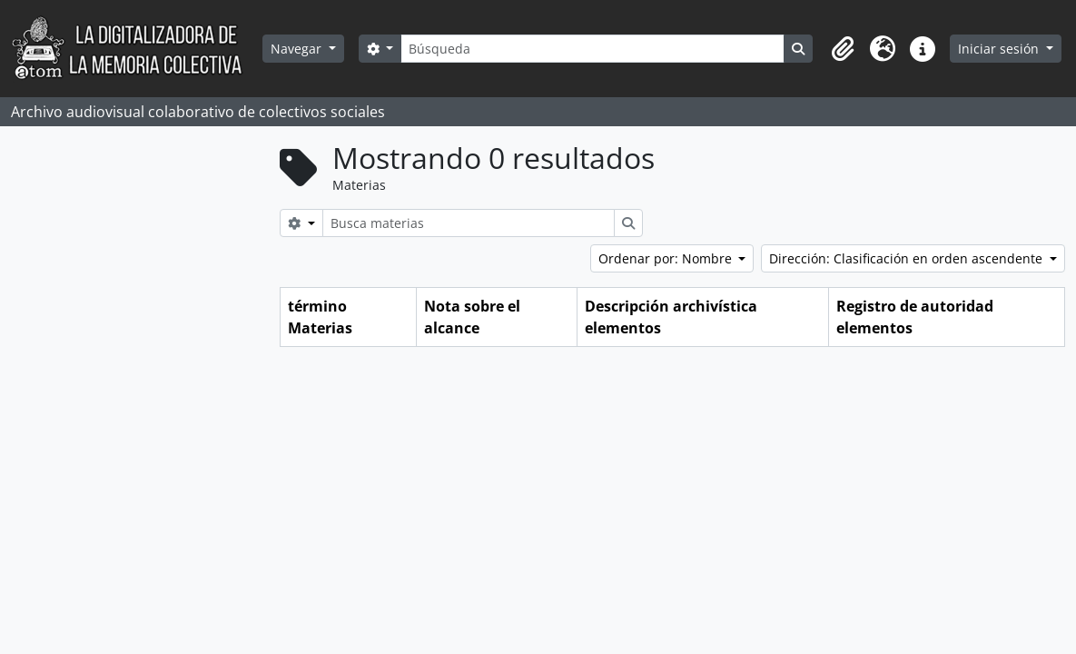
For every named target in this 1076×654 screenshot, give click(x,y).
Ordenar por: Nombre (666, 258)
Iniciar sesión (1000, 48)
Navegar (298, 48)
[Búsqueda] (592, 49)
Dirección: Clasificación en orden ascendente (907, 258)
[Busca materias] (468, 223)
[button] (843, 49)
